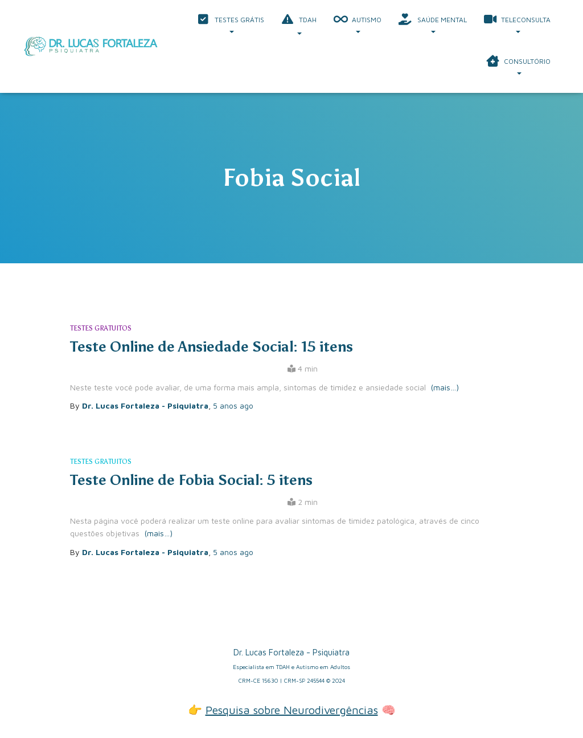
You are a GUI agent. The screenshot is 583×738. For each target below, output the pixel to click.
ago (233, 405)
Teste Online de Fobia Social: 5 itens (191, 480)
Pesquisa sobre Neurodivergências (292, 709)
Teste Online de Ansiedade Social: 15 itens (211, 347)
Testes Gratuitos (101, 328)
